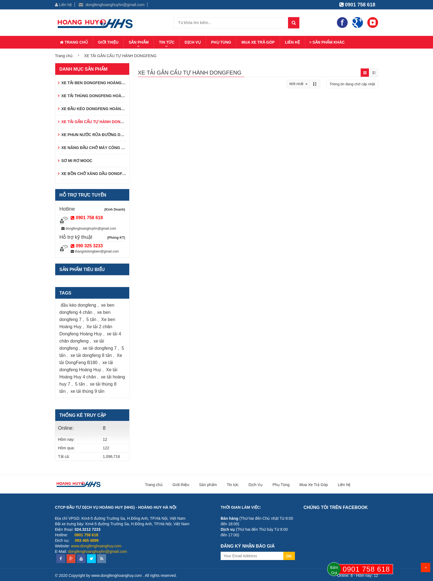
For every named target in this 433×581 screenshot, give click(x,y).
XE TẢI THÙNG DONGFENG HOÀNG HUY (98, 96)
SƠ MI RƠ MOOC (76, 160)
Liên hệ (63, 4)
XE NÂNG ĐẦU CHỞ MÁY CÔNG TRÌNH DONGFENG (108, 147)
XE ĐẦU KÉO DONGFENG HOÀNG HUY (97, 109)
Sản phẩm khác (327, 42)
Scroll (425, 567)
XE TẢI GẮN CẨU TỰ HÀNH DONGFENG (97, 122)
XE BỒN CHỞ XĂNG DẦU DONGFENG (96, 173)
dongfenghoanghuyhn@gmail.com (111, 4)
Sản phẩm (139, 42)
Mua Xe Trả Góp (258, 42)
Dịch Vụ (193, 42)
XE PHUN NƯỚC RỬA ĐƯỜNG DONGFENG (100, 134)
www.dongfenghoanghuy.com (96, 546)
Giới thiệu (108, 42)
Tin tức (166, 42)
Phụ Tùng (221, 42)
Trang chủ (74, 42)
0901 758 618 (357, 4)
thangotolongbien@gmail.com (95, 251)
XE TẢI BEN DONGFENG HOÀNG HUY (96, 83)
